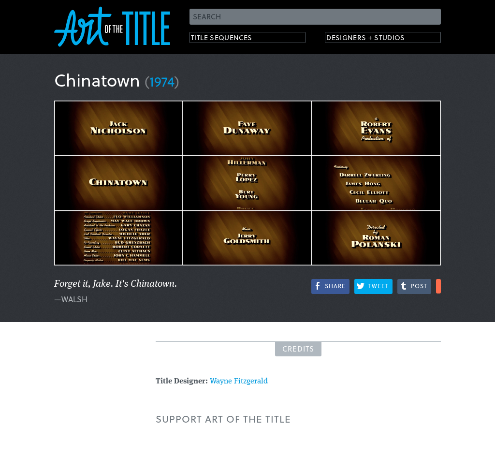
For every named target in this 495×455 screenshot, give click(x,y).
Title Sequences (230, 38)
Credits (298, 348)
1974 (162, 81)
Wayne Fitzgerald (239, 381)
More (438, 286)
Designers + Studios (376, 38)
